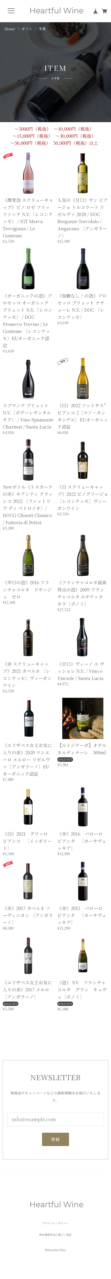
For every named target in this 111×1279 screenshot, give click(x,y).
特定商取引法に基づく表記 (55, 1234)
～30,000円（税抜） (75, 136)
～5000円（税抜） (32, 129)
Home (9, 29)
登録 (55, 1139)
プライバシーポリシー (55, 1223)
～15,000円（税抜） (32, 136)
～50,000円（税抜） (30, 143)
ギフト (26, 29)
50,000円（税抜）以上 (75, 143)
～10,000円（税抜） (74, 129)
